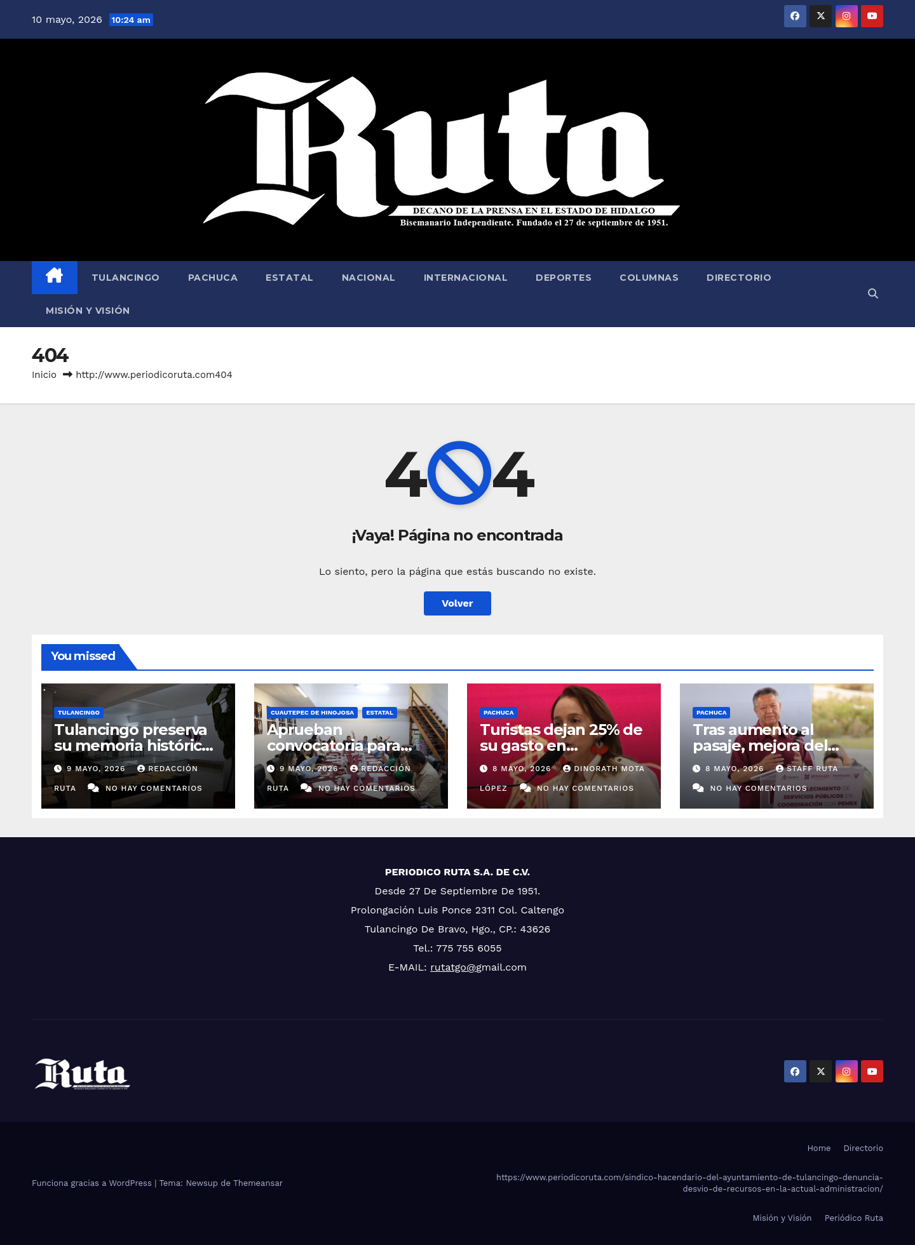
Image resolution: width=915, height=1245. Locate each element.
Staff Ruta (807, 768)
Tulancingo (126, 277)
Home (818, 1148)
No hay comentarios (154, 788)
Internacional (466, 277)
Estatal (290, 277)
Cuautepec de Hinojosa (312, 712)
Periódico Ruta (854, 1218)
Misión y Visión (88, 310)
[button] (873, 294)
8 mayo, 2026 (523, 768)
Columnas (649, 277)
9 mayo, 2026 (97, 768)
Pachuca (213, 277)
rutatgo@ (453, 967)
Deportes (564, 277)
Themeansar (258, 1183)
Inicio (44, 374)
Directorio (739, 277)
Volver (457, 603)
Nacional (369, 277)
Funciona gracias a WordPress (93, 1183)
